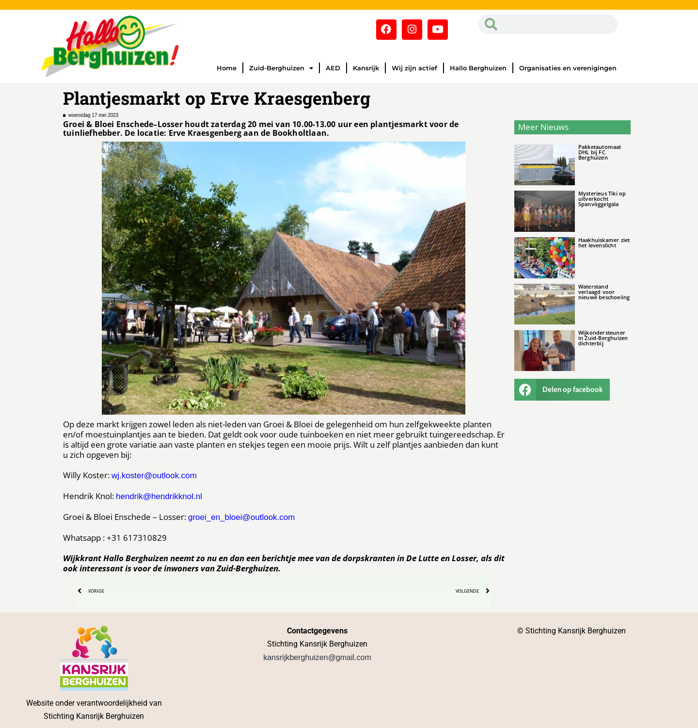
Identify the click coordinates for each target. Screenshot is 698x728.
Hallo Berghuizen (478, 68)
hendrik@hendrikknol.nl (159, 496)
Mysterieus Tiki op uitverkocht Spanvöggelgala (602, 199)
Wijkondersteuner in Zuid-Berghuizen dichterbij (603, 338)
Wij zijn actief (414, 68)
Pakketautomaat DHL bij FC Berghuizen (599, 152)
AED (333, 68)
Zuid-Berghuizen (281, 68)
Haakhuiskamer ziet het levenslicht (604, 242)
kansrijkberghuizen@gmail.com (317, 657)
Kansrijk (366, 68)
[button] (562, 390)
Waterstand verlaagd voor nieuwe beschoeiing (604, 292)
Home (227, 68)
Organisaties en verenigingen (568, 68)
